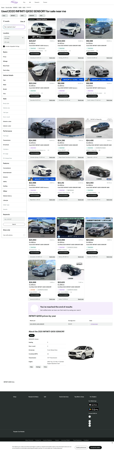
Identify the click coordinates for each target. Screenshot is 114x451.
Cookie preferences (81, 447)
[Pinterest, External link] (90, 426)
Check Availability (34, 54)
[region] (57, 446)
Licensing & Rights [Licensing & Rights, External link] (66, 440)
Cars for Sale (9, 7)
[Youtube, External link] (90, 421)
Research (37, 2)
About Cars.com (29, 440)
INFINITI (15, 7)
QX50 (20, 7)
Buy (24, 2)
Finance (45, 2)
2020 (24, 7)
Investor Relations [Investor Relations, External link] (48, 440)
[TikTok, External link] (90, 416)
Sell (30, 2)
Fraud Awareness (77, 440)
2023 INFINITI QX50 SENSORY (37, 324)
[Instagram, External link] (90, 423)
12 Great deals (93, 324)
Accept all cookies (95, 447)
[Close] (112, 443)
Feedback (86, 440)
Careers (57, 440)
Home (2, 7)
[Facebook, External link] (90, 419)
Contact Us (38, 440)
